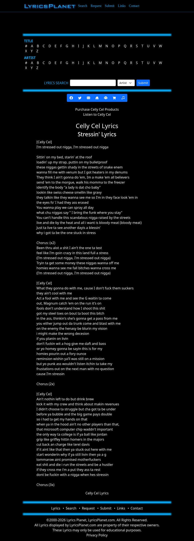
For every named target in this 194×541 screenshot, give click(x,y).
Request (96, 6)
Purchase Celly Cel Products (97, 109)
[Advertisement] (97, 22)
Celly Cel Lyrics (97, 493)
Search (82, 6)
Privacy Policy (97, 535)
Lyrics (55, 508)
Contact (134, 6)
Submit (110, 6)
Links (121, 6)
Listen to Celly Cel (97, 114)
